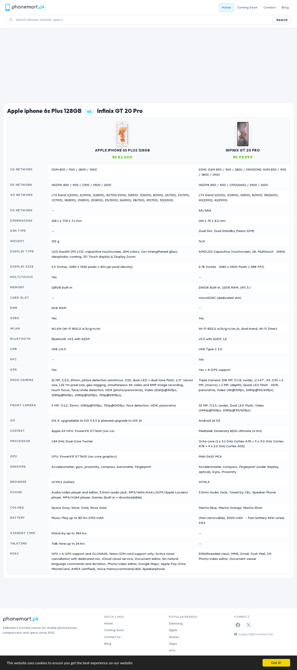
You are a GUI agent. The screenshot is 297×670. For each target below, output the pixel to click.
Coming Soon (247, 7)
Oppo (173, 643)
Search (282, 20)
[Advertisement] (148, 63)
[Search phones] (142, 20)
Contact (269, 7)
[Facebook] (238, 625)
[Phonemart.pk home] (25, 7)
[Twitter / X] (248, 625)
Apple (173, 630)
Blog (285, 7)
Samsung (176, 623)
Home (226, 7)
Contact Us (112, 637)
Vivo (172, 650)
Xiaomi (174, 637)
